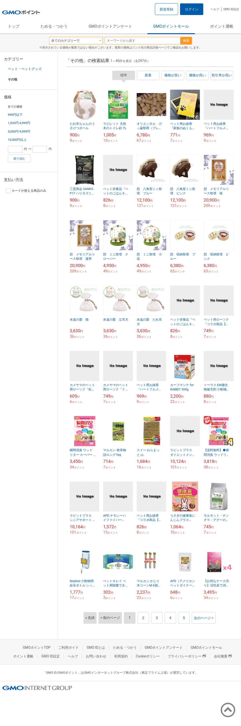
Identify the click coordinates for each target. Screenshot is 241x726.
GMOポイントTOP (36, 647)
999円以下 (15, 115)
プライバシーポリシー (187, 656)
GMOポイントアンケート (110, 26)
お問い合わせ (96, 656)
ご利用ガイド (68, 647)
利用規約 (121, 656)
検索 (186, 40)
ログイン (191, 9)
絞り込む (19, 158)
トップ (13, 26)
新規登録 (166, 9)
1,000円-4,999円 (19, 123)
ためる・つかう (54, 26)
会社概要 (223, 656)
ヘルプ (215, 9)
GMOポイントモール (171, 26)
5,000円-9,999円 (19, 131)
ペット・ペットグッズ (25, 69)
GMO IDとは (96, 647)
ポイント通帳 (221, 26)
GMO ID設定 (231, 9)
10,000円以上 (17, 140)
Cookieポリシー (148, 656)
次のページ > (203, 618)
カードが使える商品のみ (26, 190)
